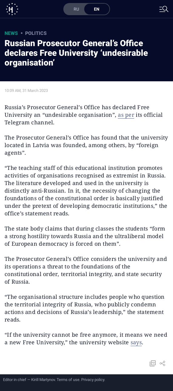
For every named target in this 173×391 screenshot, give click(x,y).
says (136, 342)
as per (126, 114)
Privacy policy (92, 379)
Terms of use (68, 379)
